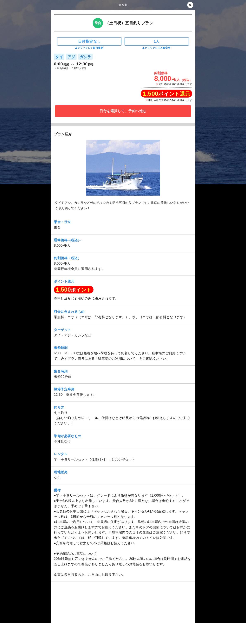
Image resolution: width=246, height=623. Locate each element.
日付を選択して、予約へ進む (123, 111)
